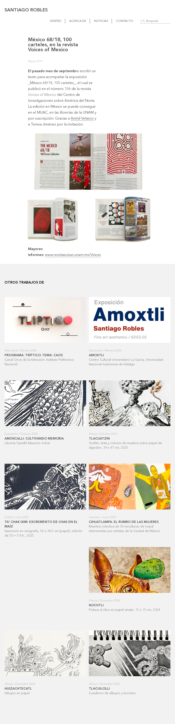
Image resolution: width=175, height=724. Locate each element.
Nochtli (96, 605)
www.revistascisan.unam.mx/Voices (73, 255)
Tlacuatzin (99, 438)
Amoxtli (96, 355)
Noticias (101, 21)
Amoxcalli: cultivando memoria (34, 438)
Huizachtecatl (18, 688)
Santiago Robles (26, 10)
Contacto (124, 21)
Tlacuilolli (99, 688)
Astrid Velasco (82, 118)
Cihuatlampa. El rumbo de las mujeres (124, 522)
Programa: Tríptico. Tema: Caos (34, 355)
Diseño (56, 21)
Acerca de (77, 21)
